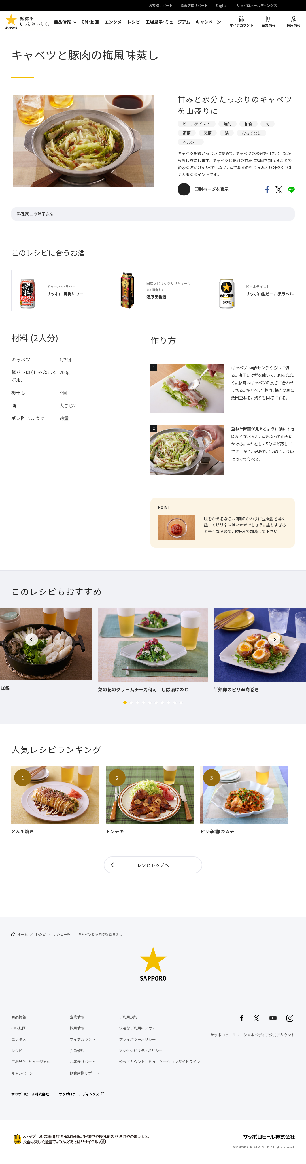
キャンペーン (208, 22)
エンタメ (113, 22)
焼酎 (227, 124)
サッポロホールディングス (257, 5)
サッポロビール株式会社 (30, 1094)
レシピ (133, 22)
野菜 (187, 133)
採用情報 (293, 25)
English (222, 5)
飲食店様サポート (194, 5)
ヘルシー (191, 142)
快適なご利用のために (137, 1028)
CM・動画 (90, 22)
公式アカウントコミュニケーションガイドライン (159, 1061)
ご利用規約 (128, 1017)
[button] (125, 702)
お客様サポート (161, 5)
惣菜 (208, 133)
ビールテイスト (197, 124)
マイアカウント (241, 25)
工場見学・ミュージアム (168, 22)
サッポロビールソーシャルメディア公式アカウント (252, 1034)
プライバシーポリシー (137, 1039)
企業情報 (268, 25)
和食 (248, 124)
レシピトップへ (153, 865)
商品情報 (62, 22)
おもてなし (251, 133)
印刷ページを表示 (212, 189)
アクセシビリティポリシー (141, 1050)
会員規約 (77, 1050)
